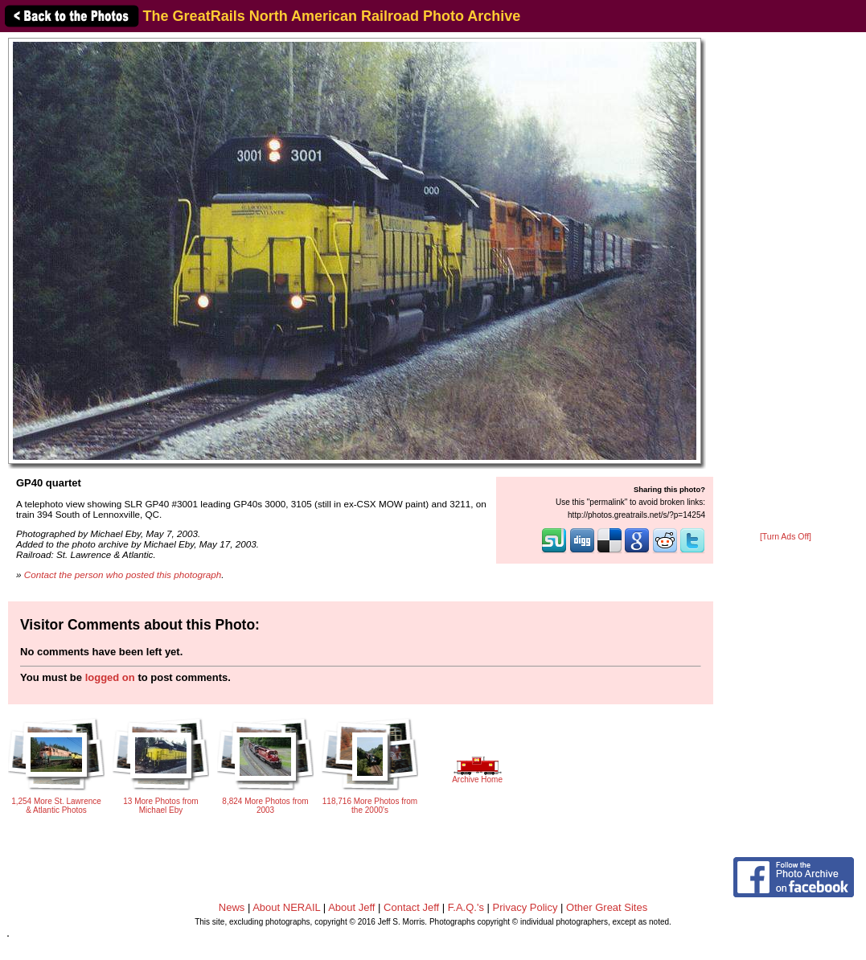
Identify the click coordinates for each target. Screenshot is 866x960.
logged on (110, 677)
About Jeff (351, 907)
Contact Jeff (411, 907)
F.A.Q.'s (466, 907)
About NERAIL (286, 907)
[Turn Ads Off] (785, 536)
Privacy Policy (525, 907)
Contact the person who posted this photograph (123, 574)
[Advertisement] (785, 283)
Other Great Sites (606, 907)
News (232, 907)
